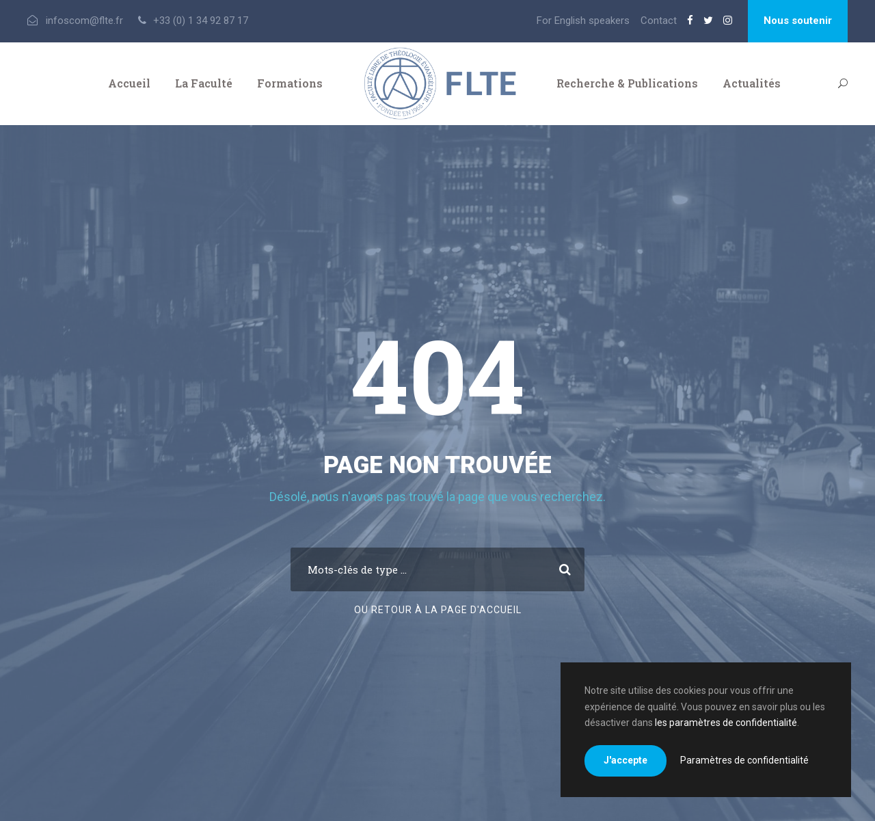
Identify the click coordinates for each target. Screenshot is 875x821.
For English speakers (583, 20)
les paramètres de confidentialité (726, 722)
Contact (659, 20)
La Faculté (203, 83)
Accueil (129, 83)
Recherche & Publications (627, 83)
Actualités (752, 83)
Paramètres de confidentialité (744, 760)
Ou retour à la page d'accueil (438, 609)
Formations (290, 83)
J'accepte (625, 760)
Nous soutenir (798, 20)
